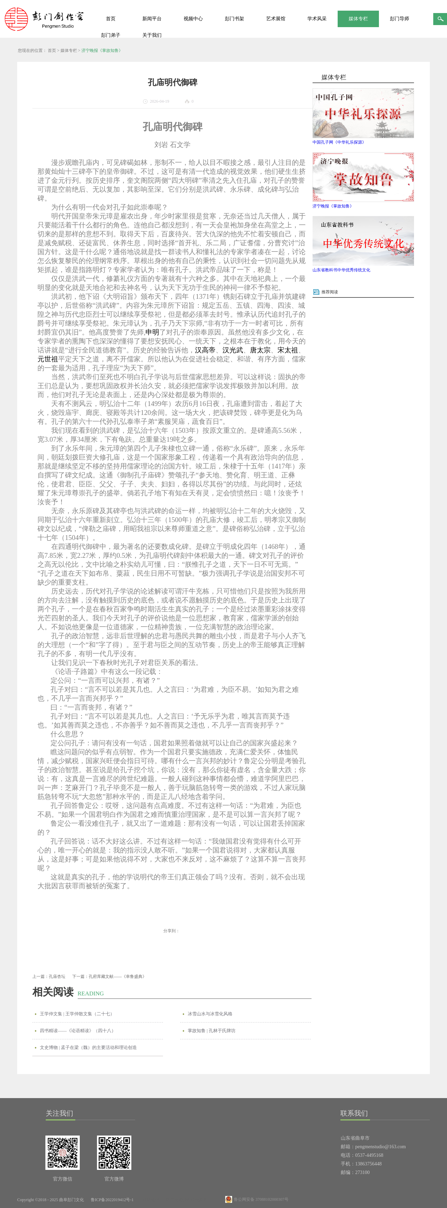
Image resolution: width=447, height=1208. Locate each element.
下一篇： (109, 976)
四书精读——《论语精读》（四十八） (78, 1030)
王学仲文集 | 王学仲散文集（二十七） (77, 1013)
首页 (111, 18)
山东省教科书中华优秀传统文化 (341, 270)
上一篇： (48, 976)
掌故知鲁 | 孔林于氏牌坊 (212, 1030)
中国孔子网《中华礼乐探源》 (339, 142)
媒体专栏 (69, 50)
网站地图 (149, 1199)
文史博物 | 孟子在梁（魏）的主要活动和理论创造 (88, 1047)
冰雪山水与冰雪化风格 (210, 1013)
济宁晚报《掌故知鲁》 (102, 50)
